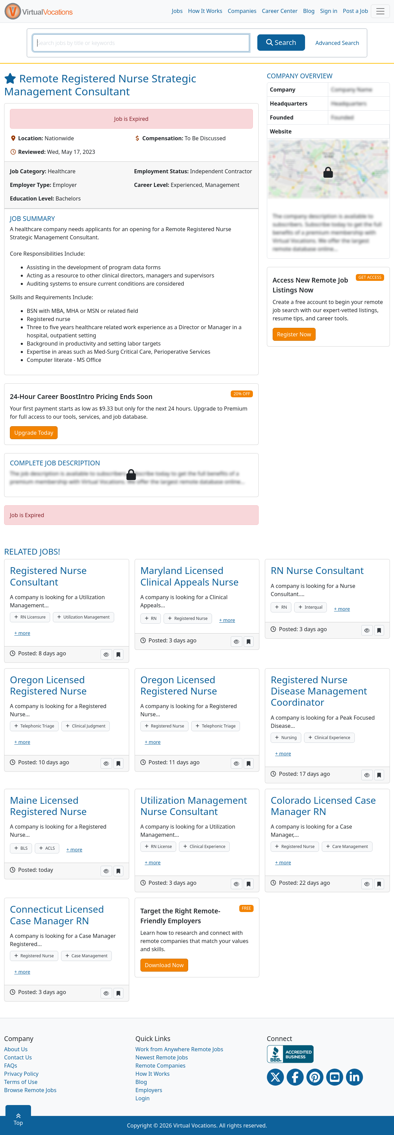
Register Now (294, 334)
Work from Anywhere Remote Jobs (179, 1049)
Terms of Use (20, 1082)
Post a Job (355, 11)
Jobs (177, 11)
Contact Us (18, 1057)
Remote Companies (160, 1065)
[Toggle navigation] (380, 11)
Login (142, 1098)
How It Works (205, 11)
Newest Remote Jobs (161, 1057)
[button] (106, 654)
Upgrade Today (33, 432)
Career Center (280, 11)
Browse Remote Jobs (30, 1090)
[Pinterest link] (314, 1077)
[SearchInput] (141, 42)
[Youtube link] (334, 1077)
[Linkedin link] (354, 1077)
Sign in (328, 11)
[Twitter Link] (275, 1077)
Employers (148, 1090)
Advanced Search (337, 43)
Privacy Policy (21, 1073)
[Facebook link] (295, 1077)
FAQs (10, 1065)
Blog (309, 11)
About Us (16, 1049)
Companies (242, 11)
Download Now (164, 965)
